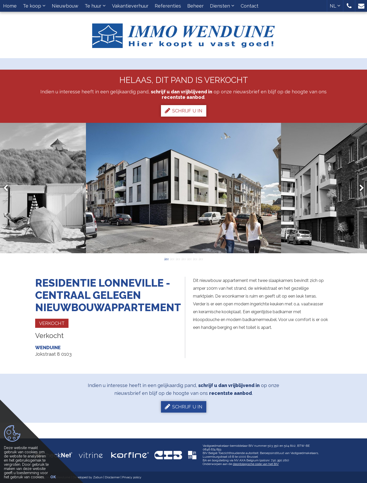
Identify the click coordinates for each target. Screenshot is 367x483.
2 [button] (172, 258)
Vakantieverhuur (130, 6)
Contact (249, 6)
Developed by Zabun (88, 477)
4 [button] (183, 258)
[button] (349, 6)
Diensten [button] (222, 6)
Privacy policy (131, 477)
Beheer (195, 6)
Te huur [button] (95, 6)
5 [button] (189, 258)
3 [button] (178, 258)
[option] (183, 188)
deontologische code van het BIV (256, 464)
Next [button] (359, 188)
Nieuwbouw (65, 6)
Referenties (168, 6)
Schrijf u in (183, 110)
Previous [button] (8, 188)
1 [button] (166, 258)
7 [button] (200, 258)
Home (10, 6)
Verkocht (52, 323)
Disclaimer (112, 477)
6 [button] (195, 258)
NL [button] (335, 6)
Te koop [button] (34, 6)
